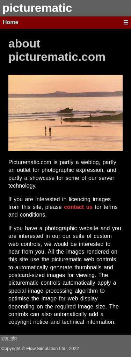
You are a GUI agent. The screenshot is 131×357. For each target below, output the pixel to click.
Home (10, 22)
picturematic (37, 7)
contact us (78, 207)
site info (9, 338)
